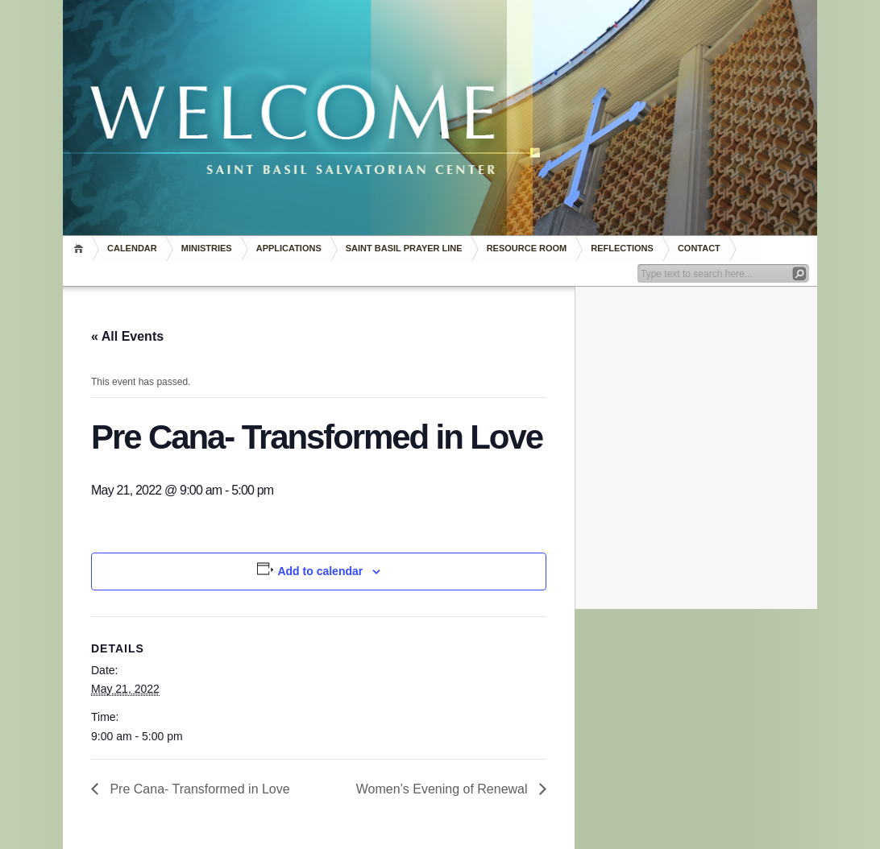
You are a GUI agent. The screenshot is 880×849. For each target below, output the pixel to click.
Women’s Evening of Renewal (443, 789)
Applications (289, 248)
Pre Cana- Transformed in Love (198, 789)
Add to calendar (320, 571)
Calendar (132, 248)
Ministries (206, 248)
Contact (699, 248)
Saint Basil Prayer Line (404, 248)
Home (81, 248)
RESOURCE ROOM (527, 248)
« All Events (127, 336)
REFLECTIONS (622, 248)
